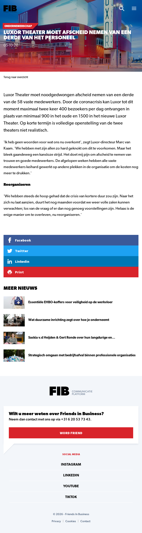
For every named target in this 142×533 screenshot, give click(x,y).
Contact (85, 521)
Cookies (70, 521)
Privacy (56, 521)
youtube (71, 486)
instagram (71, 464)
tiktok (71, 497)
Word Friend (71, 433)
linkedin (71, 475)
